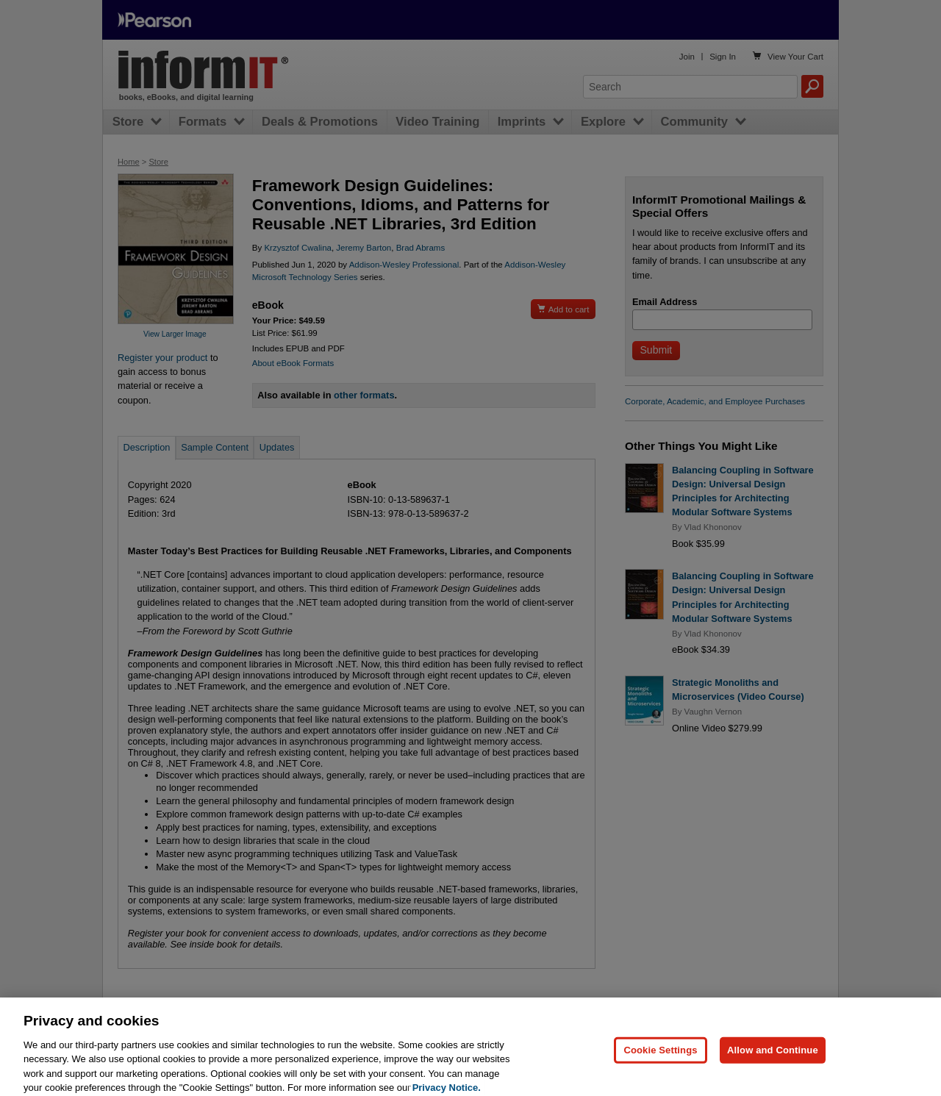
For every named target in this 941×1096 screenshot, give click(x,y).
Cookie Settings (660, 1057)
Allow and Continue (772, 1057)
